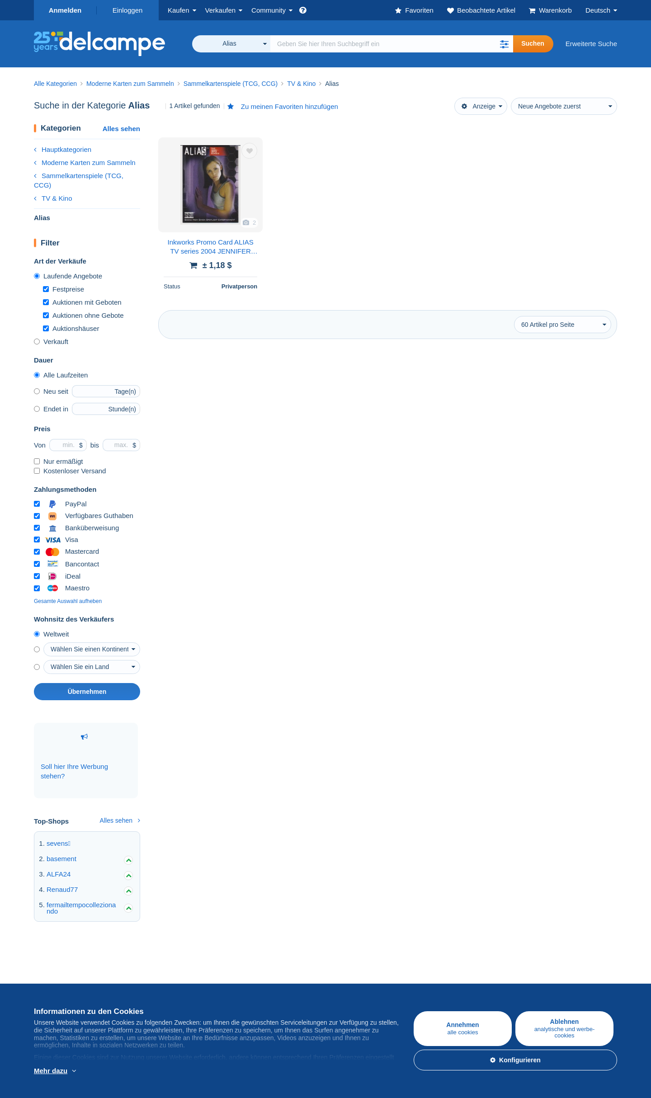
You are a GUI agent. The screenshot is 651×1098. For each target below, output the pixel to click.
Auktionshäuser (71, 328)
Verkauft (51, 341)
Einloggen (128, 10)
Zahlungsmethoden (452, 986)
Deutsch (597, 10)
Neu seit (51, 391)
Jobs (337, 986)
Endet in (51, 409)
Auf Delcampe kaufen (66, 966)
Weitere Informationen (91, 1071)
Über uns (339, 966)
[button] (504, 44)
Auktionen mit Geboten (82, 302)
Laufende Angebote (68, 276)
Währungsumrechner (551, 966)
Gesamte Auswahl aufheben (68, 601)
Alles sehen (121, 128)
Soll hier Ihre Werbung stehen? (74, 756)
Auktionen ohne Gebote (83, 315)
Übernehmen (87, 691)
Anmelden (65, 10)
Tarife (139, 986)
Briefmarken (52, 986)
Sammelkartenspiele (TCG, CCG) (78, 180)
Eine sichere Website (454, 966)
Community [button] (268, 10)
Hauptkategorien (62, 149)
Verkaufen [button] (220, 10)
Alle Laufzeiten (61, 375)
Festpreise (63, 289)
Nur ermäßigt (58, 461)
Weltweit (51, 634)
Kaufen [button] (178, 10)
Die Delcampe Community (267, 966)
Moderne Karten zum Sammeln (85, 162)
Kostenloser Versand (70, 471)
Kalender (241, 986)
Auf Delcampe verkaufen (168, 966)
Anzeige (478, 106)
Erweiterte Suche (591, 43)
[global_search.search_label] (391, 43)
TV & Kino (53, 198)
